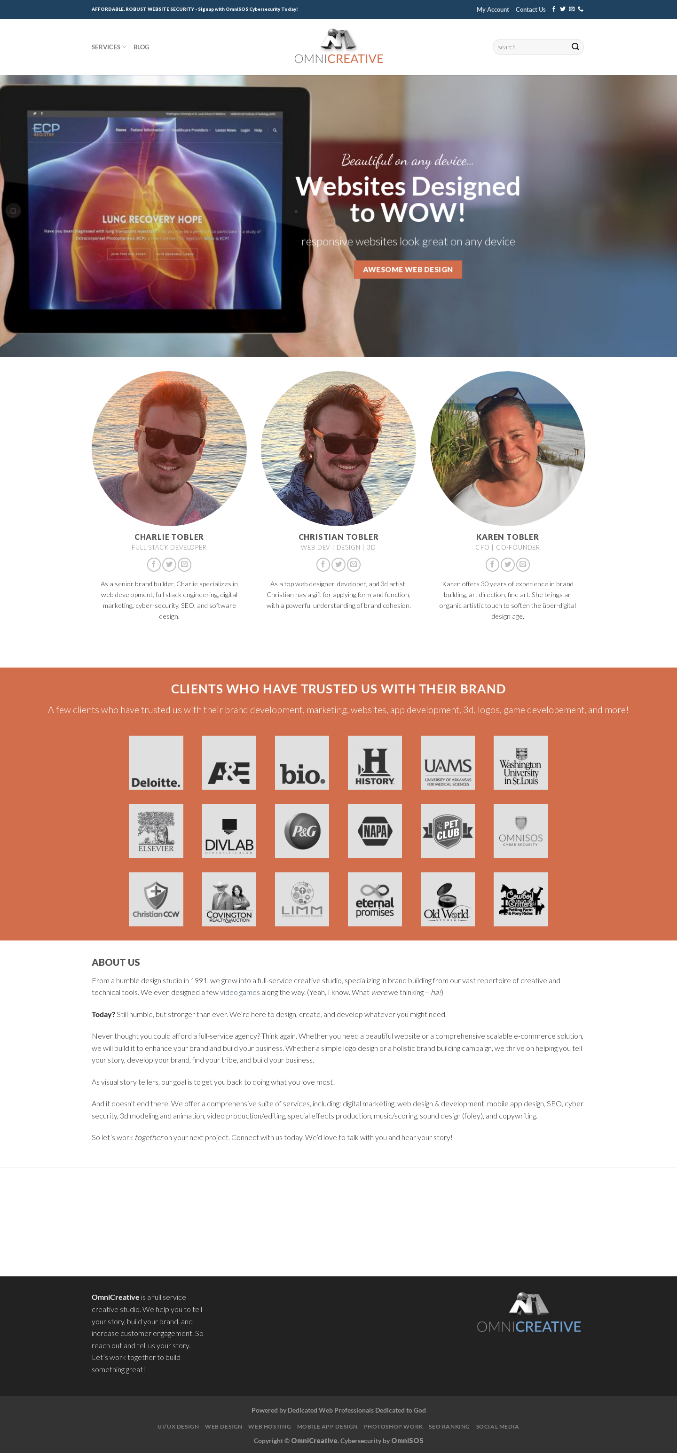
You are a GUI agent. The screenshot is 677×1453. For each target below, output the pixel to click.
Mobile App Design (327, 1426)
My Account (493, 9)
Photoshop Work (393, 1426)
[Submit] (575, 47)
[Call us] (580, 9)
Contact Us (531, 9)
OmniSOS (407, 1441)
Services (109, 46)
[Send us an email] (572, 9)
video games (240, 991)
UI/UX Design (178, 1426)
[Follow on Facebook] (554, 9)
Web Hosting (269, 1426)
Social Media (498, 1426)
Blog (142, 47)
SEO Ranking (449, 1426)
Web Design (224, 1426)
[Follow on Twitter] (563, 9)
